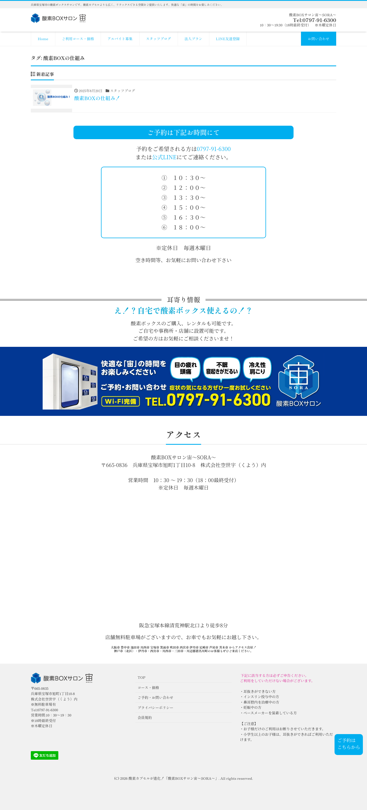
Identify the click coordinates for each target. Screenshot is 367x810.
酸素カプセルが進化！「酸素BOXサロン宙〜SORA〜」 (173, 778)
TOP (141, 677)
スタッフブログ (158, 38)
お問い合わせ (318, 38)
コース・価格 (148, 687)
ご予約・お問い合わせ (155, 697)
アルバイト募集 (120, 38)
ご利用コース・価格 (78, 38)
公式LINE (164, 157)
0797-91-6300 (214, 149)
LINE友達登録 (228, 38)
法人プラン (193, 38)
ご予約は (346, 740)
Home (43, 38)
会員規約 (145, 717)
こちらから (348, 747)
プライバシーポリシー (155, 707)
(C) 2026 (121, 778)
